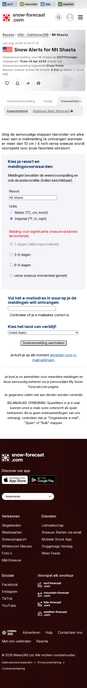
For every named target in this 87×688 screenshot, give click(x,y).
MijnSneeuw (11, 560)
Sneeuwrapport (14, 539)
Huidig (48, 101)
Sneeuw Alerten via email (61, 532)
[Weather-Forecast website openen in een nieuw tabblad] (66, 4)
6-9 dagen (20, 265)
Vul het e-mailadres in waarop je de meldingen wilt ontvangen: (42, 300)
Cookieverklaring (13, 668)
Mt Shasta (60, 35)
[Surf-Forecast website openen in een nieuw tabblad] (9, 4)
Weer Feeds (51, 553)
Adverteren (31, 632)
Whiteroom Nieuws (17, 546)
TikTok (7, 598)
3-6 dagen (20, 254)
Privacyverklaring (49, 662)
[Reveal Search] (59, 17)
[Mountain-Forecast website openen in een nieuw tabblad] (28, 4)
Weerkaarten (12, 532)
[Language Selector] (28, 496)
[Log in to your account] (70, 17)
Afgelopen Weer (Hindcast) (53, 111)
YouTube (9, 605)
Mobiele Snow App (57, 539)
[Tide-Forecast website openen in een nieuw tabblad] (48, 4)
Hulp (49, 632)
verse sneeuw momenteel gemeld (38, 275)
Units (13, 206)
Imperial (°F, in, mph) (28, 218)
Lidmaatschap (53, 525)
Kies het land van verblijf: (32, 327)
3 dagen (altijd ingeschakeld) (34, 244)
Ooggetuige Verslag (57, 546)
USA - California (33, 35)
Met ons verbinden (16, 641)
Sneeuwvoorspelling (21, 101)
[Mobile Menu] (80, 17)
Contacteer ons (70, 632)
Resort (14, 191)
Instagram (9, 591)
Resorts (8, 35)
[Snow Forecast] (24, 17)
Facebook (10, 584)
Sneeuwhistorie (71, 101)
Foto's (7, 553)
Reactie (42, 641)
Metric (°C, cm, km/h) (29, 212)
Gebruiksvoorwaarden (17, 662)
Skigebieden (11, 525)
